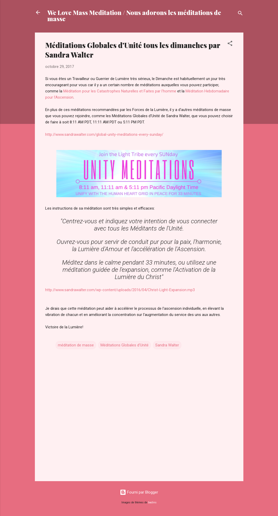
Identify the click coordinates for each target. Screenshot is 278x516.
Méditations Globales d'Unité (125, 345)
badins (152, 502)
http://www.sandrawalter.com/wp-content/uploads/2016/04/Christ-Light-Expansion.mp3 (120, 290)
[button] (230, 44)
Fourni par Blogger (139, 492)
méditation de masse (76, 345)
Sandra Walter (167, 345)
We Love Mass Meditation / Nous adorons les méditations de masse (134, 15)
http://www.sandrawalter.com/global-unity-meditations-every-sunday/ (104, 134)
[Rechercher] (240, 14)
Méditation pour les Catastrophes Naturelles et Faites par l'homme (119, 91)
